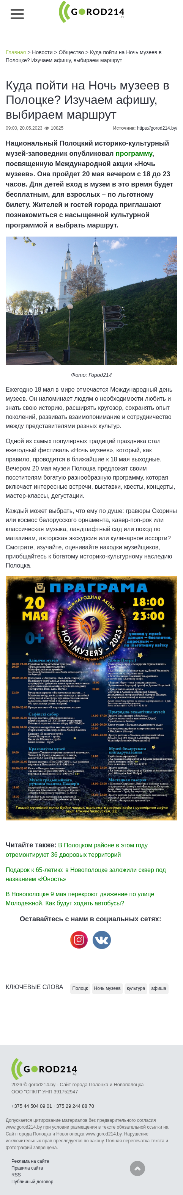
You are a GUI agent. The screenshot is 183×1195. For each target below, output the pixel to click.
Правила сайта (27, 1168)
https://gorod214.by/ (157, 128)
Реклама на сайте (30, 1161)
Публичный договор (32, 1181)
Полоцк (80, 988)
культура (136, 988)
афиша (158, 988)
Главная (16, 52)
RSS (16, 1175)
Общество (71, 52)
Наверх (137, 1168)
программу (134, 153)
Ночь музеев (107, 988)
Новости (42, 52)
